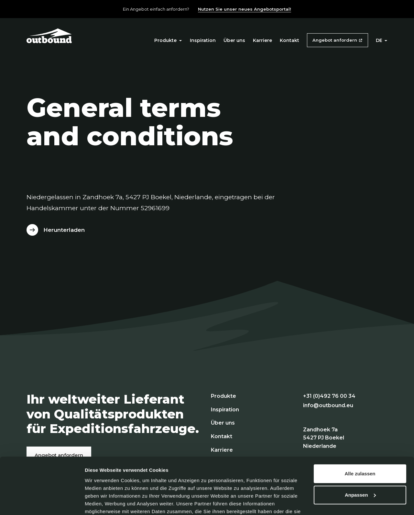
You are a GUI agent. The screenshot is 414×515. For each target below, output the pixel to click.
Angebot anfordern (334, 40)
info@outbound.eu (328, 405)
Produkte (168, 40)
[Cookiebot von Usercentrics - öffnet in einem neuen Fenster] (42, 502)
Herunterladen (64, 230)
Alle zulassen (359, 439)
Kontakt (289, 40)
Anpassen (360, 460)
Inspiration (203, 40)
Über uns (234, 40)
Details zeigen (101, 502)
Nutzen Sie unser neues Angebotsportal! (244, 9)
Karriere (262, 40)
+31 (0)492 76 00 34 (329, 396)
